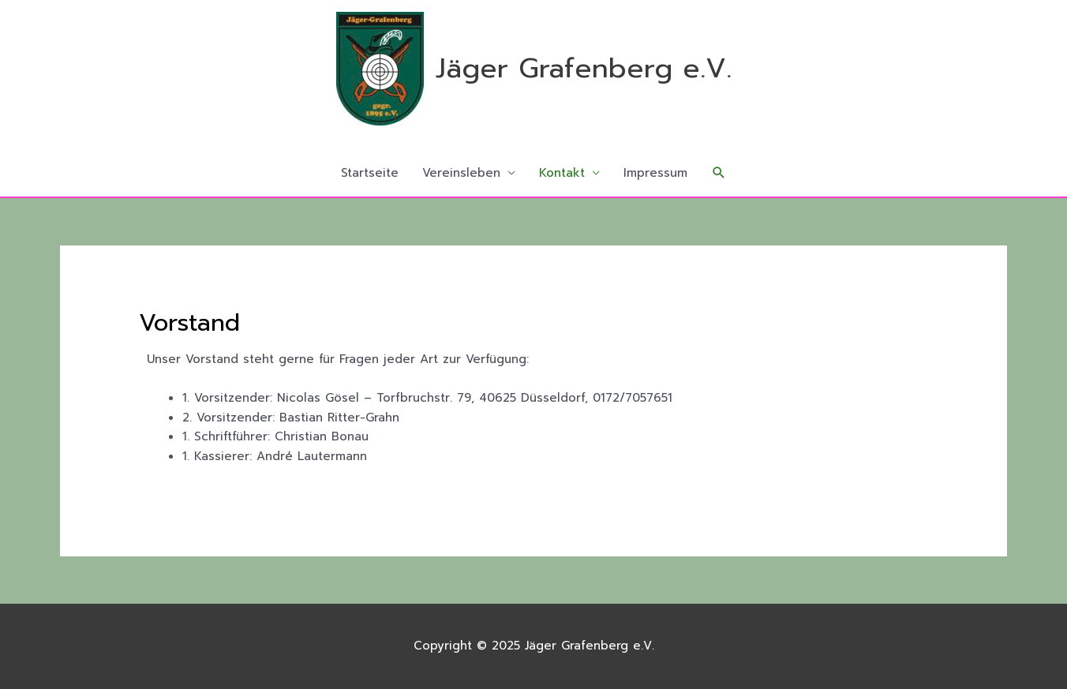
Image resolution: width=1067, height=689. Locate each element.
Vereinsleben (461, 173)
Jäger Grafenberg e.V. (584, 68)
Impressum (655, 173)
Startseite (370, 173)
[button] (719, 173)
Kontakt (562, 173)
